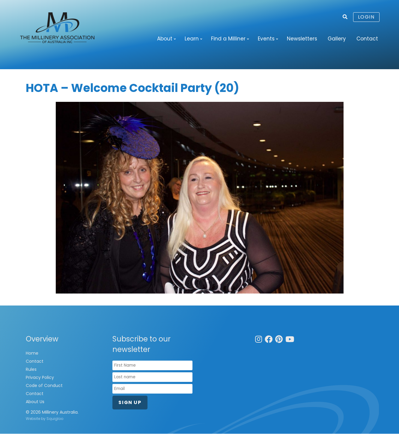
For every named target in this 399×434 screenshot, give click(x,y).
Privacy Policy (40, 378)
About (164, 38)
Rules (31, 370)
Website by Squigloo (44, 418)
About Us (35, 402)
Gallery (337, 38)
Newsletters (302, 38)
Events (266, 38)
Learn (192, 38)
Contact (367, 38)
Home (32, 353)
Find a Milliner (228, 38)
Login (366, 16)
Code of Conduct (44, 386)
